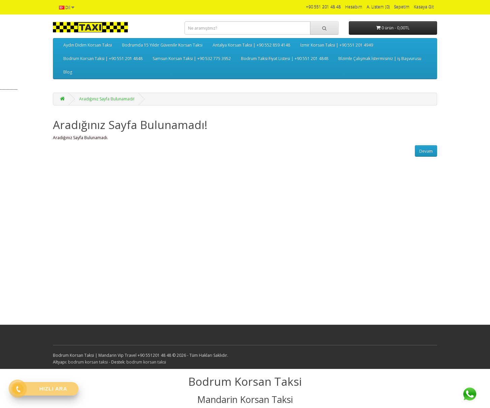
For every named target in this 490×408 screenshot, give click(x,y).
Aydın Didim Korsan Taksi (87, 45)
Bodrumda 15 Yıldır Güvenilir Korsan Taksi (162, 45)
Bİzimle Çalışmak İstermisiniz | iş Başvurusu (379, 58)
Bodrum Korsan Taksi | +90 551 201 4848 (103, 58)
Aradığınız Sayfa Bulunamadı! (106, 99)
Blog (67, 72)
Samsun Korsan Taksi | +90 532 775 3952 (192, 58)
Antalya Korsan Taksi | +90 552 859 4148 (251, 45)
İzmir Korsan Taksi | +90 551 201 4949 (336, 45)
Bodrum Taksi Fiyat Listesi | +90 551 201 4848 (284, 58)
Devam (426, 151)
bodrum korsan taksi (88, 362)
